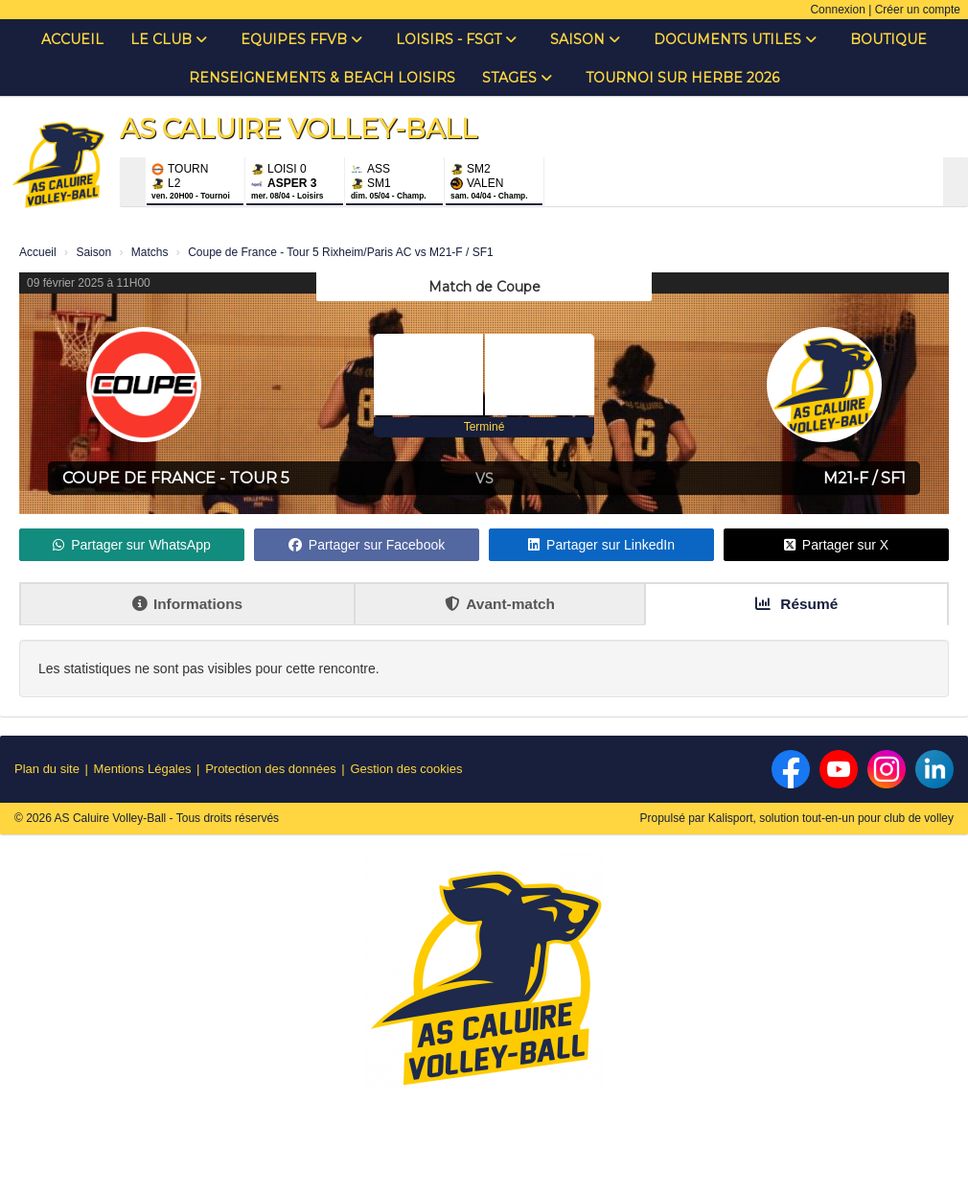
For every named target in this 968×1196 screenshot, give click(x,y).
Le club (168, 39)
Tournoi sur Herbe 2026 (682, 77)
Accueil (72, 39)
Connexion (837, 9)
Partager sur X (836, 544)
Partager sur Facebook (366, 544)
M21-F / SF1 (864, 478)
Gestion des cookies (406, 769)
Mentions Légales (143, 769)
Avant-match (500, 604)
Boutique (888, 39)
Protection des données (270, 769)
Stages (517, 77)
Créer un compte (917, 9)
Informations (187, 604)
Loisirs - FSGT (456, 39)
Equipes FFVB (301, 39)
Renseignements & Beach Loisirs (322, 77)
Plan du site (47, 769)
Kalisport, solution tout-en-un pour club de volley (831, 818)
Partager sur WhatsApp (132, 544)
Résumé (796, 604)
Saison (585, 39)
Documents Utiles (735, 39)
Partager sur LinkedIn (601, 544)
